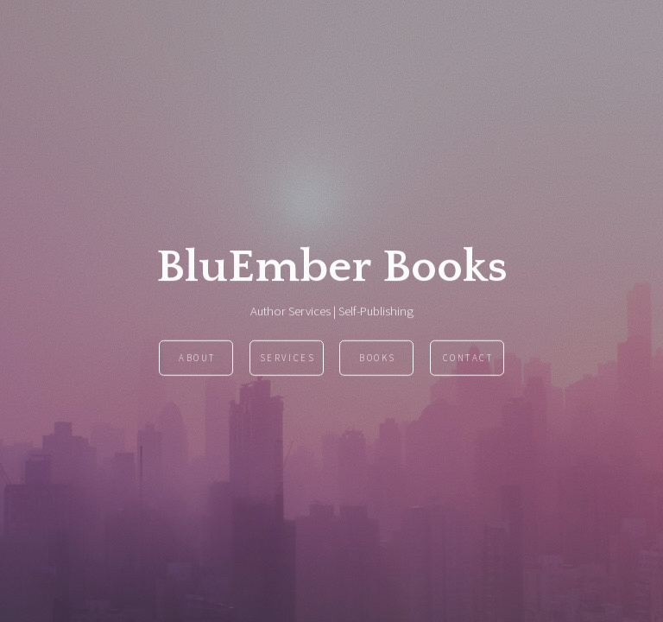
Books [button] (377, 358)
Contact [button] (468, 358)
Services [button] (288, 358)
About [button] (197, 358)
